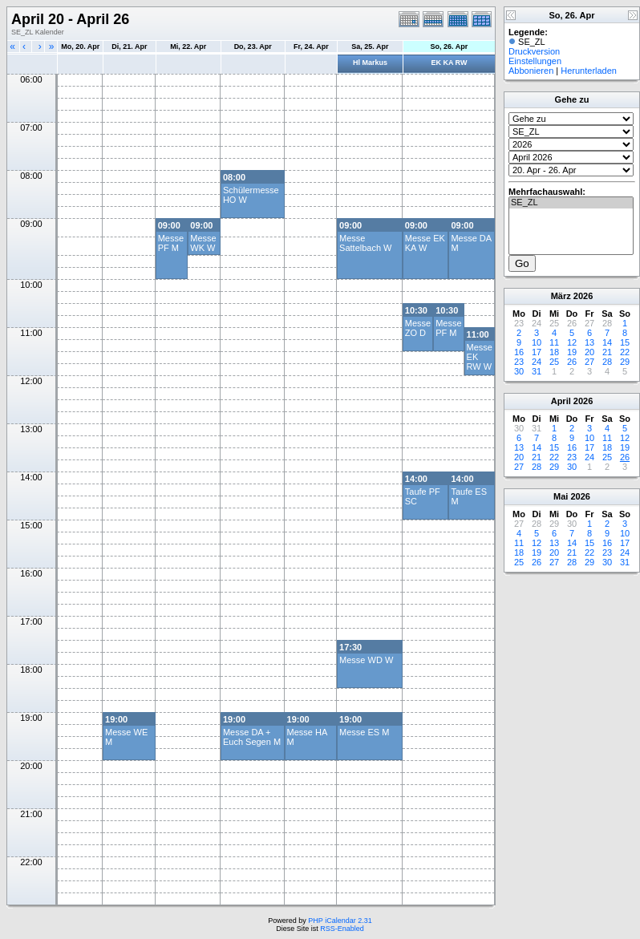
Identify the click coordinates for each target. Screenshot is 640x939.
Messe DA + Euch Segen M (252, 737)
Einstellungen (534, 61)
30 (519, 371)
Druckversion (534, 51)
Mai (560, 496)
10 (536, 342)
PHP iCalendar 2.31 (339, 921)
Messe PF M (171, 243)
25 (554, 361)
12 (572, 342)
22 (625, 352)
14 (607, 342)
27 (589, 361)
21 (607, 352)
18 (554, 352)
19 (572, 352)
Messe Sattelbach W (365, 243)
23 (519, 361)
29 (625, 361)
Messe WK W (203, 243)
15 (625, 342)
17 (536, 352)
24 (536, 361)
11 (554, 342)
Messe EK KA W (425, 243)
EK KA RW (449, 63)
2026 (583, 296)
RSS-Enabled (342, 929)
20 (589, 352)
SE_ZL (571, 202)
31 (536, 371)
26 (572, 361)
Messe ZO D (418, 328)
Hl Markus (370, 63)
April (561, 401)
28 (607, 361)
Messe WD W (366, 660)
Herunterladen (589, 70)
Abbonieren (530, 70)
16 (519, 352)
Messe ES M (364, 732)
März (561, 296)
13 (589, 342)
